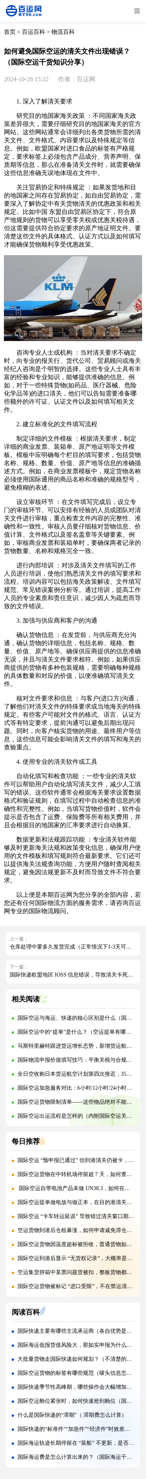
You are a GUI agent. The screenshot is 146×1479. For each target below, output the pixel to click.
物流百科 (63, 32)
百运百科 (33, 32)
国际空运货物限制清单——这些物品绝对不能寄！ (77, 1102)
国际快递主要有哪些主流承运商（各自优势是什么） (80, 1331)
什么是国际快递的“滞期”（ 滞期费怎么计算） (72, 1415)
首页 (10, 32)
